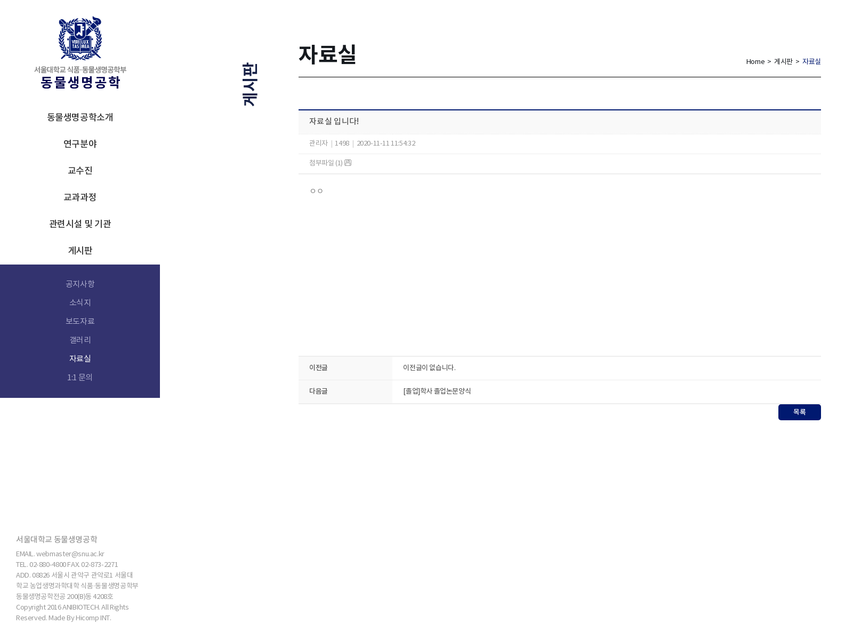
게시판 (80, 251)
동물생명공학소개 (80, 118)
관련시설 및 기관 (80, 224)
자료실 (80, 359)
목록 (799, 412)
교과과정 (79, 198)
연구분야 (79, 144)
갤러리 (80, 340)
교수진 (80, 171)
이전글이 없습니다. (429, 368)
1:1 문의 (80, 377)
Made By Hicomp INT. (80, 618)
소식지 (80, 303)
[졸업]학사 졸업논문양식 (437, 392)
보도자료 (80, 321)
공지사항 (80, 284)
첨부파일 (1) (330, 163)
